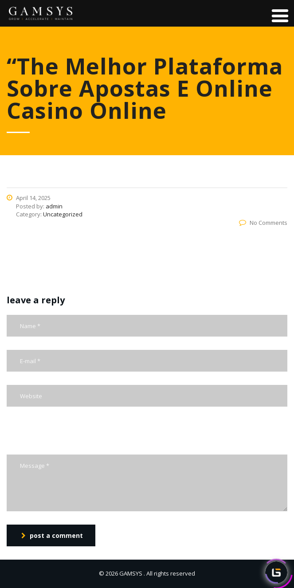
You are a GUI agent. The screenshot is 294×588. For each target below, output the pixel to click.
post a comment (52, 535)
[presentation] (74, 437)
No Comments (263, 223)
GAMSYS (130, 573)
